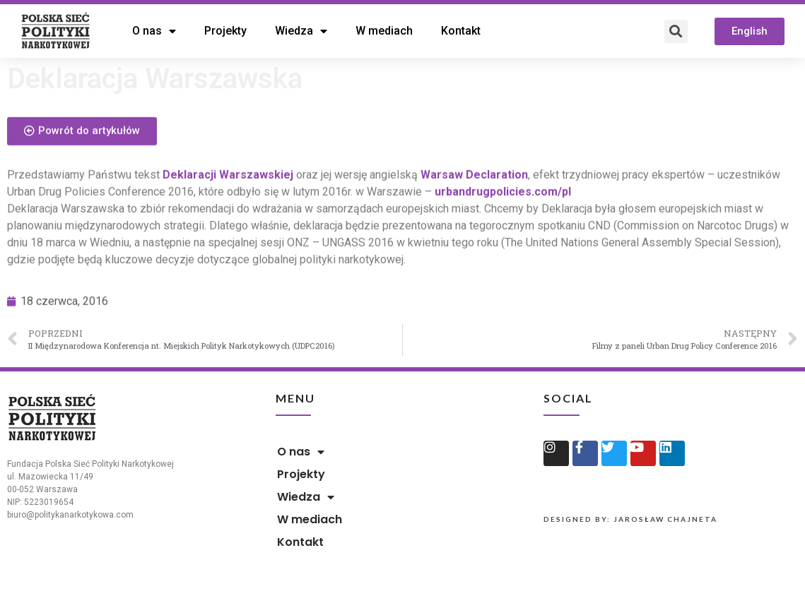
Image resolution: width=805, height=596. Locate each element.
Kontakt (461, 30)
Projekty (225, 30)
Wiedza (301, 31)
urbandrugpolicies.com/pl (503, 212)
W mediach (384, 30)
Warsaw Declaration (474, 195)
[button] (750, 31)
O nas (154, 31)
